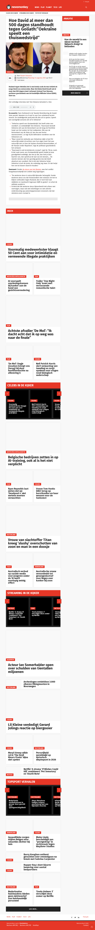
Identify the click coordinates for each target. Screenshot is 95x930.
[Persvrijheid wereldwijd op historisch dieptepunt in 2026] (47, 742)
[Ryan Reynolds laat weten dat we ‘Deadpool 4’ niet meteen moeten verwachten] (19, 477)
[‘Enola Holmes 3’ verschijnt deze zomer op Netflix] (47, 880)
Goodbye (36, 925)
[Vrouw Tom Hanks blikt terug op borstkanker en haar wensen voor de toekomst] (47, 477)
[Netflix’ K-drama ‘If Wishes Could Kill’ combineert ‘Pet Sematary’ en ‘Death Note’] (14, 771)
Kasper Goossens (26, 75)
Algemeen (10, 659)
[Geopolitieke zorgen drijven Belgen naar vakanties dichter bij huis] (19, 826)
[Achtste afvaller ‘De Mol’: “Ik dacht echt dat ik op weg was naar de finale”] (33, 311)
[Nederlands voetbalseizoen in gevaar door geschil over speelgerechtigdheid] (18, 792)
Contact (85, 925)
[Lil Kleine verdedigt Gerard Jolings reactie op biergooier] (33, 705)
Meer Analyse (79, 93)
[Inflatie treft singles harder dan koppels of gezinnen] (65, 53)
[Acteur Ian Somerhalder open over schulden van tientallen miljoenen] (33, 645)
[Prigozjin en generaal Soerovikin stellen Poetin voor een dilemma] (65, 85)
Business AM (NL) (12, 925)
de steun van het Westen (32, 169)
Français (87, 1)
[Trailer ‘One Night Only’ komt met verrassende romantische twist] (47, 270)
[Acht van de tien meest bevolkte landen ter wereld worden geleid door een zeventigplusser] (65, 60)
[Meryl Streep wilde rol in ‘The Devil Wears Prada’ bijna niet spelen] (19, 742)
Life (60, 7)
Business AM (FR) (25, 925)
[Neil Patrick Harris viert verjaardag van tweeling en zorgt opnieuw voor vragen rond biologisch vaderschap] (47, 352)
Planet (49, 7)
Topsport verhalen (41, 13)
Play (43, 7)
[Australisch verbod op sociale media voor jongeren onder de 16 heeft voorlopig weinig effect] (19, 560)
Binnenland (39, 567)
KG (10, 78)
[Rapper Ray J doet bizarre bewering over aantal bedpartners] (14, 867)
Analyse (10, 72)
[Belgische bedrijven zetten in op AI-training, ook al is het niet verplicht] (33, 438)
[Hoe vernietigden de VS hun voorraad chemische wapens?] (65, 79)
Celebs (9, 244)
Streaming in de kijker (26, 13)
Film (36, 276)
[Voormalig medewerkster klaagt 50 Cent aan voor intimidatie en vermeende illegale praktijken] (33, 230)
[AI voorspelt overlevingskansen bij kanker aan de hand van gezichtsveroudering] (19, 270)
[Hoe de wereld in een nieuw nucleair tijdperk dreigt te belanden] (75, 28)
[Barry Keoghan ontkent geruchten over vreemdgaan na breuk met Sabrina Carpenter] (14, 856)
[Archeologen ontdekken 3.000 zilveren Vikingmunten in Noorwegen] (14, 684)
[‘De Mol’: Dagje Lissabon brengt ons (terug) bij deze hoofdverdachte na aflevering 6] (19, 352)
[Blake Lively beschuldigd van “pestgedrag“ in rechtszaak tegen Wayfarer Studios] (47, 826)
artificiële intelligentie (16, 276)
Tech (55, 7)
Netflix (9, 775)
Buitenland (11, 534)
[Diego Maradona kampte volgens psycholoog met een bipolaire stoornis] (41, 792)
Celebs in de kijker (12, 13)
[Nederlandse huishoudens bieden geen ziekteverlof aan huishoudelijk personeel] (19, 880)
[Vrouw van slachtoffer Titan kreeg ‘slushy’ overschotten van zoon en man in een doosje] (33, 520)
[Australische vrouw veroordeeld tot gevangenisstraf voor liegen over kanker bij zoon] (47, 560)
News (37, 7)
